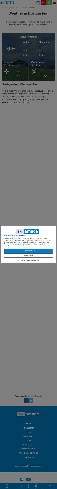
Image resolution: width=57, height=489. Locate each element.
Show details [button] (28, 255)
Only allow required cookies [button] (28, 260)
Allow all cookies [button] (28, 251)
